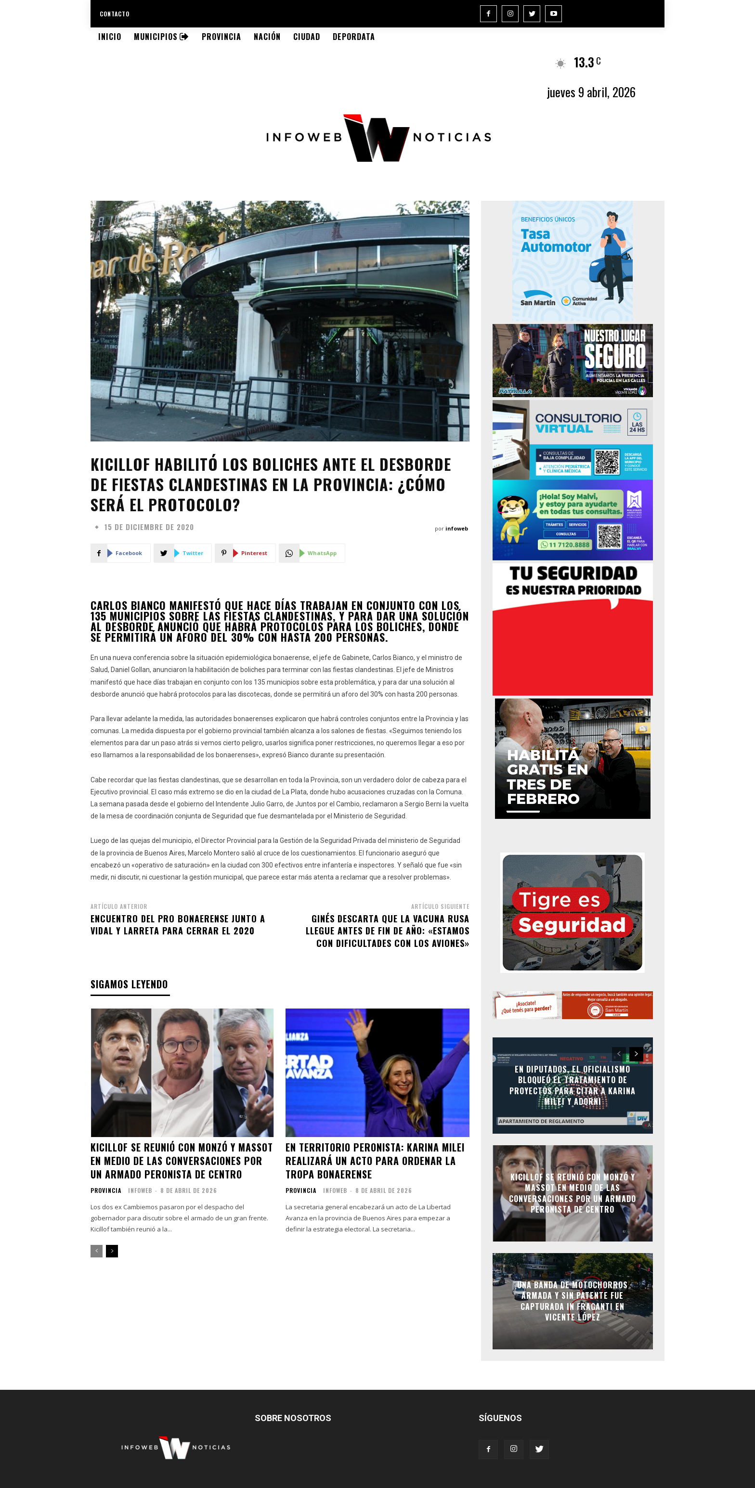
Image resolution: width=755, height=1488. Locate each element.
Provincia (106, 1190)
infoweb (456, 528)
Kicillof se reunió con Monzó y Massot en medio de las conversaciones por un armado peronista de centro (182, 1160)
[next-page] (112, 1251)
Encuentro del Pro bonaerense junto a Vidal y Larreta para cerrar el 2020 (178, 924)
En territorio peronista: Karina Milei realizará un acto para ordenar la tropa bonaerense (375, 1160)
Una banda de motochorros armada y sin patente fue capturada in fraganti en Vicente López (572, 1301)
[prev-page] (97, 1251)
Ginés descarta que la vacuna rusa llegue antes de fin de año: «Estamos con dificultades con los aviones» (387, 930)
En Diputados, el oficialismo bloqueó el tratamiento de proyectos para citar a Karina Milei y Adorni (572, 1085)
